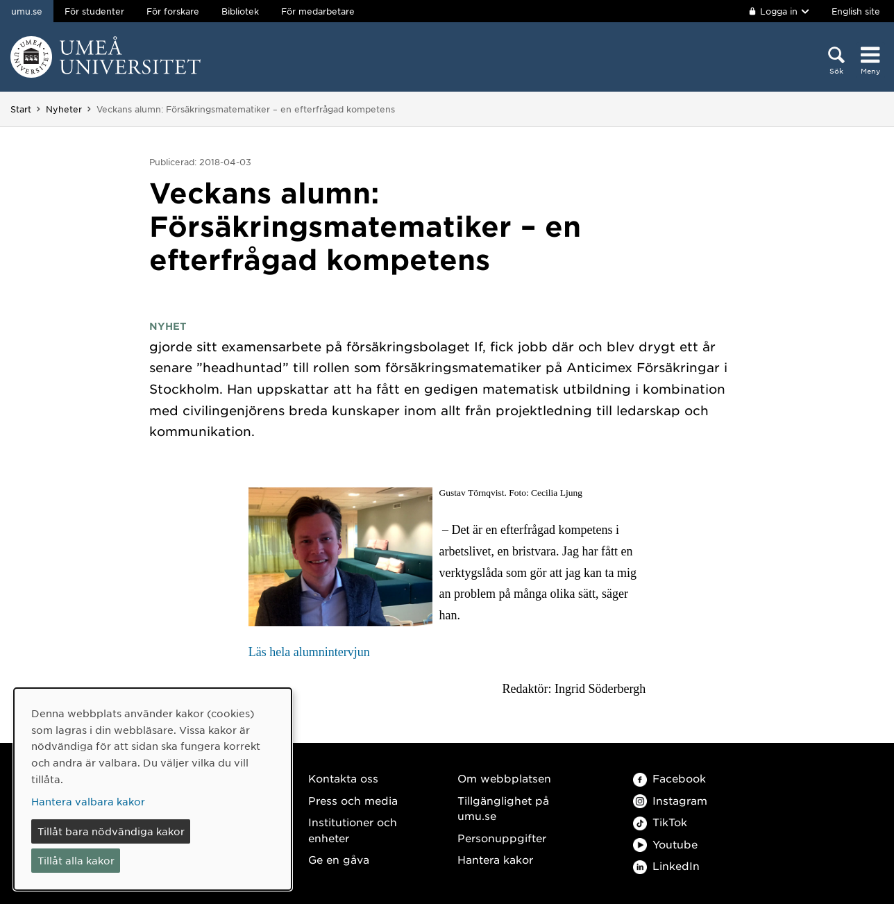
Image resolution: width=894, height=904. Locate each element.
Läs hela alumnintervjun (309, 652)
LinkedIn (666, 865)
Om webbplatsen (504, 778)
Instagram (670, 800)
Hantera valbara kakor (88, 801)
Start (20, 109)
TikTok (660, 821)
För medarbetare (318, 11)
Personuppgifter (501, 837)
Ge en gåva (338, 859)
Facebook (669, 778)
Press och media (353, 800)
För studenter (94, 11)
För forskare (172, 11)
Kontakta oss (343, 778)
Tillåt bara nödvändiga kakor (111, 831)
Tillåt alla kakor (76, 860)
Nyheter (64, 109)
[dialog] (153, 789)
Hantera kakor (495, 859)
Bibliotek (240, 11)
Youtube (665, 844)
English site (856, 11)
